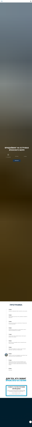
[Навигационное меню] (30, 1)
